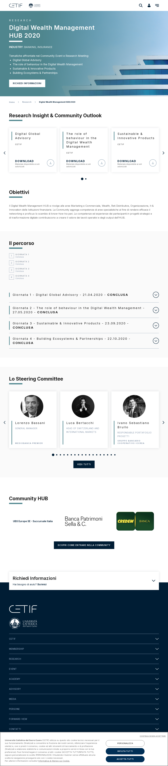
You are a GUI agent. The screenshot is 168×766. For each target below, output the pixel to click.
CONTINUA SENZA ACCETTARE (153, 739)
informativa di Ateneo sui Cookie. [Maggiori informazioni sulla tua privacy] (54, 764)
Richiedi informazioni (27, 83)
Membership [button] (84, 654)
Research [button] (84, 664)
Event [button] (84, 674)
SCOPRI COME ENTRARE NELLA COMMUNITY (84, 550)
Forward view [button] (84, 724)
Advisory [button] (84, 694)
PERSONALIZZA (125, 746)
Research (26, 102)
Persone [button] (84, 714)
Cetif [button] (84, 644)
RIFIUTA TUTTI (125, 754)
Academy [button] (84, 684)
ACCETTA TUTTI (125, 762)
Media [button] (84, 704)
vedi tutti (84, 464)
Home (12, 102)
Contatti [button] (84, 734)
